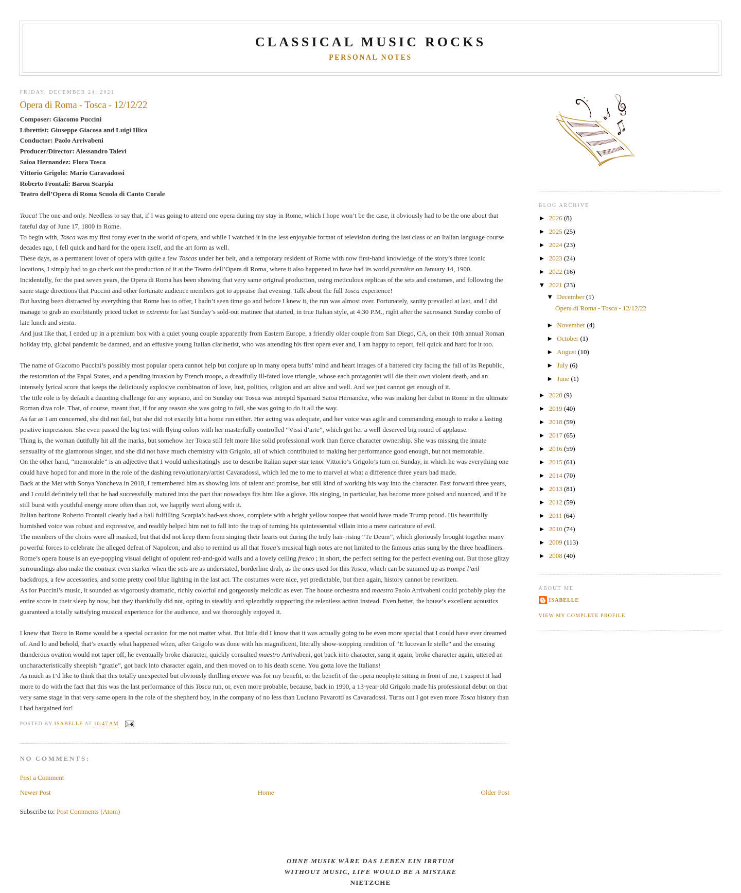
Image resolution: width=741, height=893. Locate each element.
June (564, 378)
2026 (556, 218)
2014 (556, 475)
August (567, 352)
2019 (556, 408)
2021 (556, 285)
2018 (556, 422)
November (572, 325)
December (571, 297)
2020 (556, 395)
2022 (556, 271)
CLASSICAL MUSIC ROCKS (370, 41)
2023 (556, 258)
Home (266, 792)
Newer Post (35, 792)
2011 (556, 515)
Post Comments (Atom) (88, 811)
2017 (556, 435)
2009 (556, 542)
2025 (556, 231)
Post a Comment (42, 777)
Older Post (495, 792)
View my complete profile (582, 615)
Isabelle (564, 600)
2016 (556, 448)
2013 (556, 489)
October (568, 338)
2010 (556, 529)
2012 (556, 502)
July (563, 365)
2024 (556, 245)
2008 (556, 555)
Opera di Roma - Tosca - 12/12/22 (600, 308)
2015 (556, 462)
